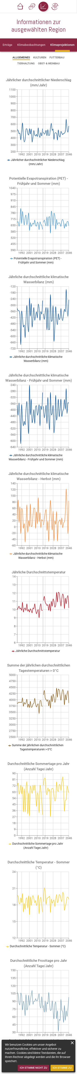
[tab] (7, 45)
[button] (20, 7)
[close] (72, 1043)
